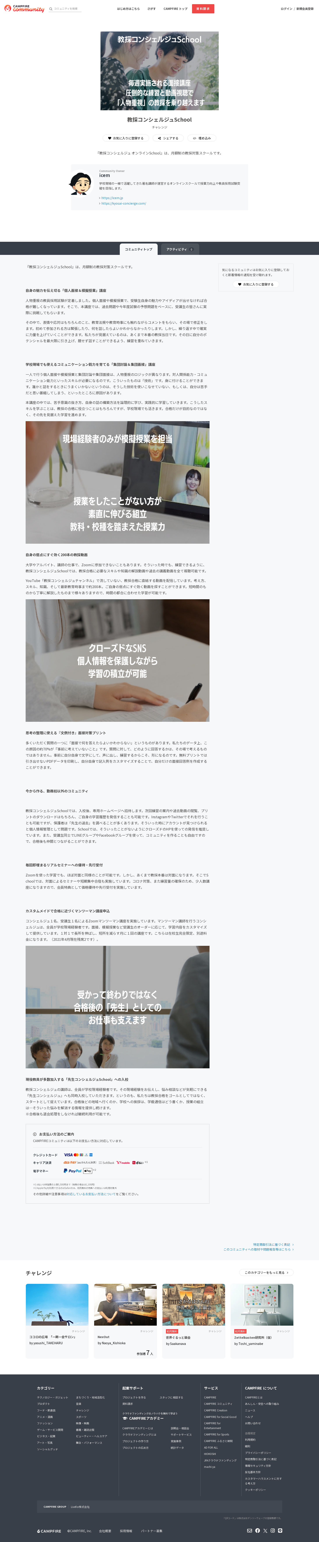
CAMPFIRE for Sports (216, 1434)
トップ (138, 249)
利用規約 (250, 1439)
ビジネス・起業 (46, 1436)
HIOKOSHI (210, 1454)
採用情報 (126, 1531)
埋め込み (204, 138)
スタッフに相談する (171, 1397)
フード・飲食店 (46, 1410)
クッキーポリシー (255, 1489)
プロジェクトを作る (134, 1397)
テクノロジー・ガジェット (52, 1397)
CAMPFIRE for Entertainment (212, 1425)
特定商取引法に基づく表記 (272, 1244)
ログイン (286, 9)
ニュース (250, 1410)
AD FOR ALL (211, 1447)
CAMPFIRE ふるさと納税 (218, 1441)
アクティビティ (180, 249)
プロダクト (43, 1403)
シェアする (170, 138)
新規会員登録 (305, 9)
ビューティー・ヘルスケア (91, 1436)
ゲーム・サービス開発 (50, 1430)
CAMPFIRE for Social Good (220, 1417)
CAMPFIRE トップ (175, 9)
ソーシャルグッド (47, 1449)
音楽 (78, 1403)
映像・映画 (82, 1423)
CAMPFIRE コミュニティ (218, 1403)
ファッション (45, 1423)
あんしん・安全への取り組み (262, 1403)
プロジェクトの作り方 (135, 1441)
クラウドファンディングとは (139, 1434)
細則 (247, 1446)
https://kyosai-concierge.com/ (123, 203)
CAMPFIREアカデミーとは (137, 1428)
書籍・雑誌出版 (85, 1430)
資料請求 (203, 9)
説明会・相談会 (180, 1428)
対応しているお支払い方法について (91, 1194)
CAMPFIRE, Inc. (81, 1531)
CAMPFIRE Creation (215, 1410)
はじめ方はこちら (128, 9)
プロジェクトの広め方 (135, 1447)
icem (104, 175)
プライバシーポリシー (258, 1452)
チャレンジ (82, 1410)
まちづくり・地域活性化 (90, 1397)
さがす (151, 9)
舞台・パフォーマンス (89, 1442)
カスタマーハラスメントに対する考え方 (263, 1481)
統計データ (177, 1447)
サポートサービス (181, 1434)
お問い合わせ (253, 1423)
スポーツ (81, 1417)
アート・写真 (45, 1442)
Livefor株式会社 (80, 1507)
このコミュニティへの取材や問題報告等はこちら (257, 1249)
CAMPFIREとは (254, 1397)
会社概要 (105, 1531)
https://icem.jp (112, 198)
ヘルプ (249, 1417)
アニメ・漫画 (45, 1417)
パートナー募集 (151, 1531)
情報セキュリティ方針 (258, 1465)
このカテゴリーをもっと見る (265, 1272)
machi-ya (209, 1466)
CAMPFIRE (210, 1397)
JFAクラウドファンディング (220, 1460)
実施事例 (176, 1441)
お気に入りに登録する (126, 138)
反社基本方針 (253, 1472)
